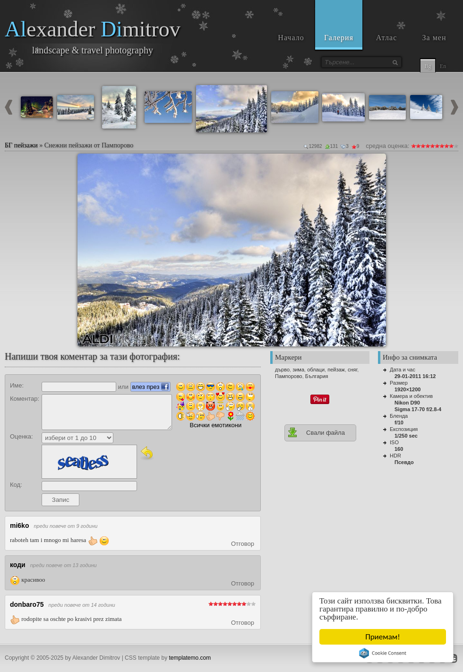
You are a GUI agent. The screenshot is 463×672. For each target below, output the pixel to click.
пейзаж (336, 369)
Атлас (386, 38)
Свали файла (316, 432)
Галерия (338, 38)
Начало (291, 38)
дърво (282, 369)
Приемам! (383, 637)
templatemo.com (190, 658)
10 (456, 145)
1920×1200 (407, 389)
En (443, 66)
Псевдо (404, 462)
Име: (17, 385)
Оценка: (21, 436)
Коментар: (24, 398)
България (316, 376)
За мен (434, 38)
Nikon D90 (407, 402)
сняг (352, 369)
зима (298, 369)
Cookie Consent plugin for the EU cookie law (382, 653)
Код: (16, 484)
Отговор (242, 543)
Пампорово (288, 376)
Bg (427, 66)
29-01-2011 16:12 (415, 376)
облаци (316, 369)
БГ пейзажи (21, 145)
